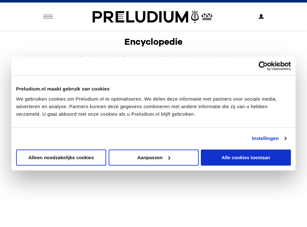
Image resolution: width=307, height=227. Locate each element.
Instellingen (265, 138)
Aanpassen (153, 157)
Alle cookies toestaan (246, 157)
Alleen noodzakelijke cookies (61, 157)
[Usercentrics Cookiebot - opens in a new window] (263, 66)
